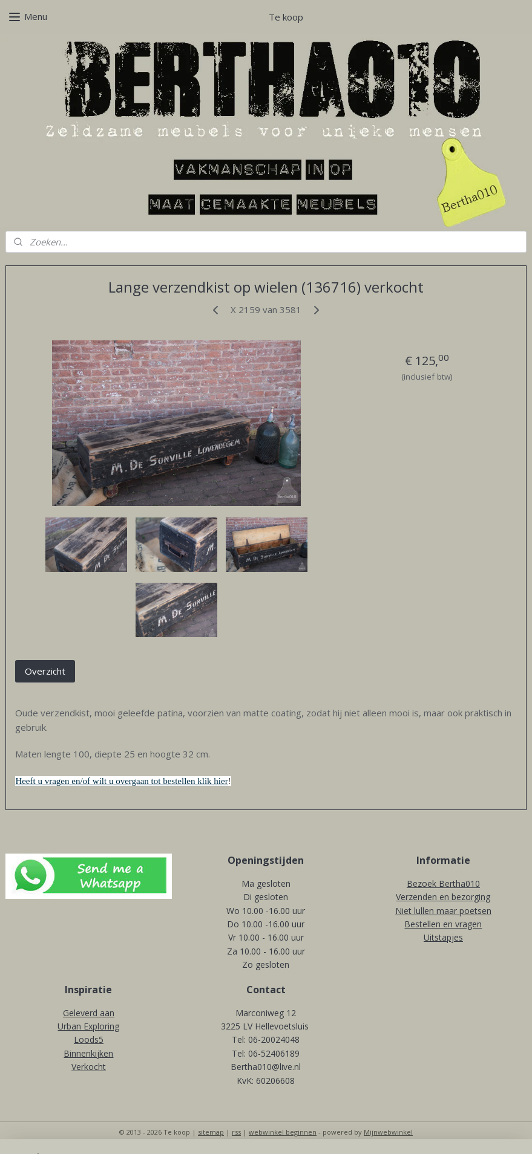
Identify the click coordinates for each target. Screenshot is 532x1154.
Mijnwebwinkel (388, 1131)
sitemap (211, 1131)
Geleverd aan (88, 1013)
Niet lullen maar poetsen (443, 910)
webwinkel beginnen (283, 1131)
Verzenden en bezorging (443, 897)
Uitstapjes (443, 937)
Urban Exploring (88, 1026)
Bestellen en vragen (443, 924)
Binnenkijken (88, 1053)
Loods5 (88, 1039)
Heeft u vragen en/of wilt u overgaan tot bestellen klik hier (121, 781)
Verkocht (88, 1066)
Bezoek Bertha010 (443, 883)
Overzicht (45, 670)
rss (236, 1131)
